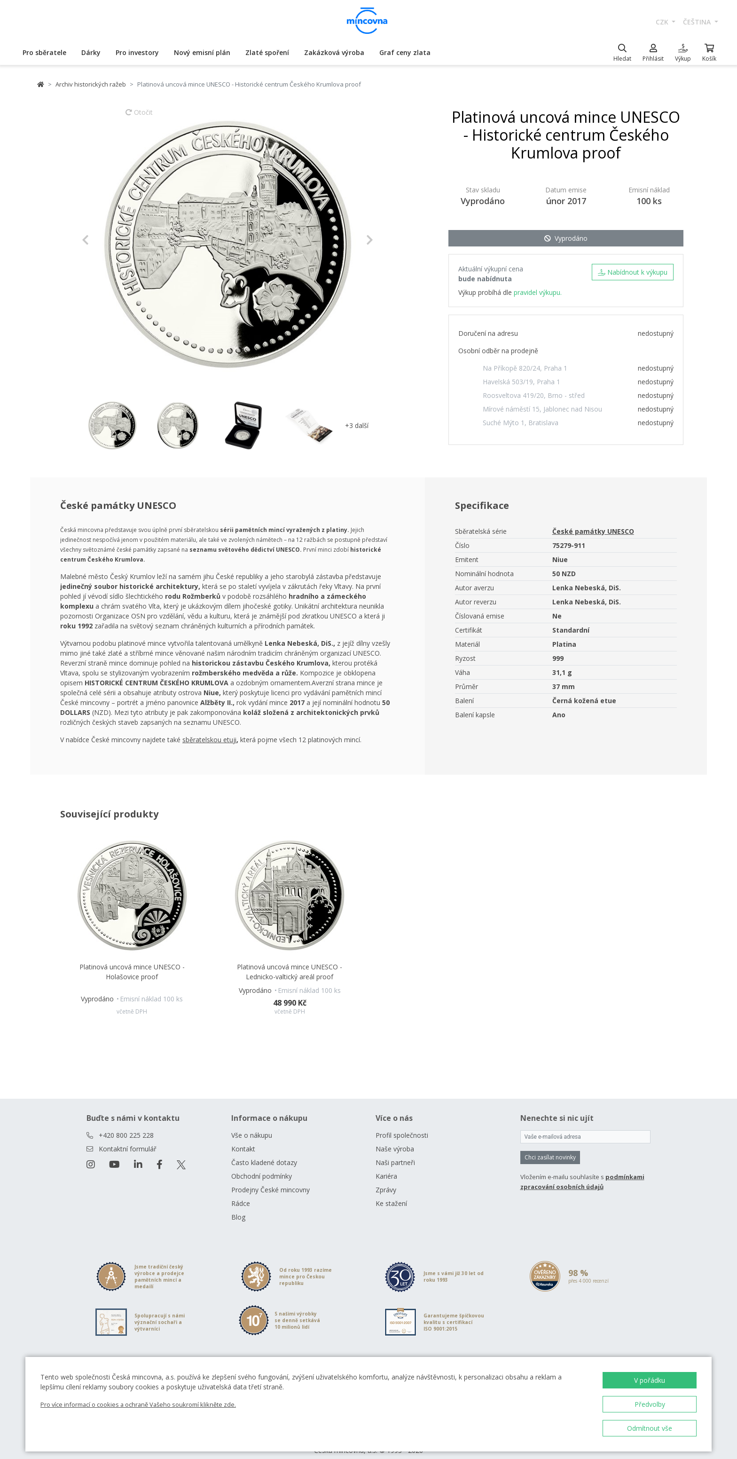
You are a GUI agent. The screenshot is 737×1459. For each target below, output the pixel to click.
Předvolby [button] (650, 1404)
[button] (103, 240)
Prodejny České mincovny (270, 1178)
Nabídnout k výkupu (632, 272)
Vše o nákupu (251, 1123)
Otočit (139, 116)
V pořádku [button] (649, 1380)
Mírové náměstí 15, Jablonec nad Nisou (542, 408)
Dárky (91, 52)
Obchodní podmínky (261, 1164)
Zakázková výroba (334, 52)
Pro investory (137, 52)
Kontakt (243, 1137)
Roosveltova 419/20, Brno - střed (534, 395)
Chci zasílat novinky (550, 1146)
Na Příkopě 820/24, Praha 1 (525, 368)
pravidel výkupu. (538, 292)
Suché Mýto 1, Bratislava (520, 422)
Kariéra (386, 1164)
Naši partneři (395, 1151)
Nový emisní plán (202, 52)
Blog (238, 1205)
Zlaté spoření (267, 52)
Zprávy (386, 1178)
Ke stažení (391, 1192)
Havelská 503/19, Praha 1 (521, 381)
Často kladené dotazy (264, 1151)
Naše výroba (395, 1137)
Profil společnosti (402, 1123)
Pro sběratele (44, 52)
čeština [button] (698, 21)
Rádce (240, 1192)
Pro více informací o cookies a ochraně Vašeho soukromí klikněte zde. (138, 1404)
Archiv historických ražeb (90, 84)
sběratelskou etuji (209, 739)
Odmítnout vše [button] (649, 1428)
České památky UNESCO (593, 531)
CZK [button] (663, 21)
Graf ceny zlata (405, 52)
